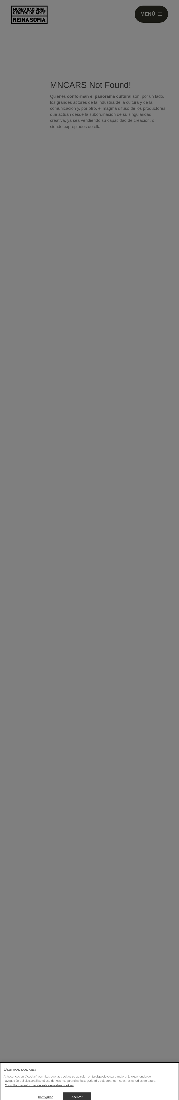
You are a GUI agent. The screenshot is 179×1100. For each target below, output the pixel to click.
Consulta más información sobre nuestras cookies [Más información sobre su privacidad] (39, 1087)
